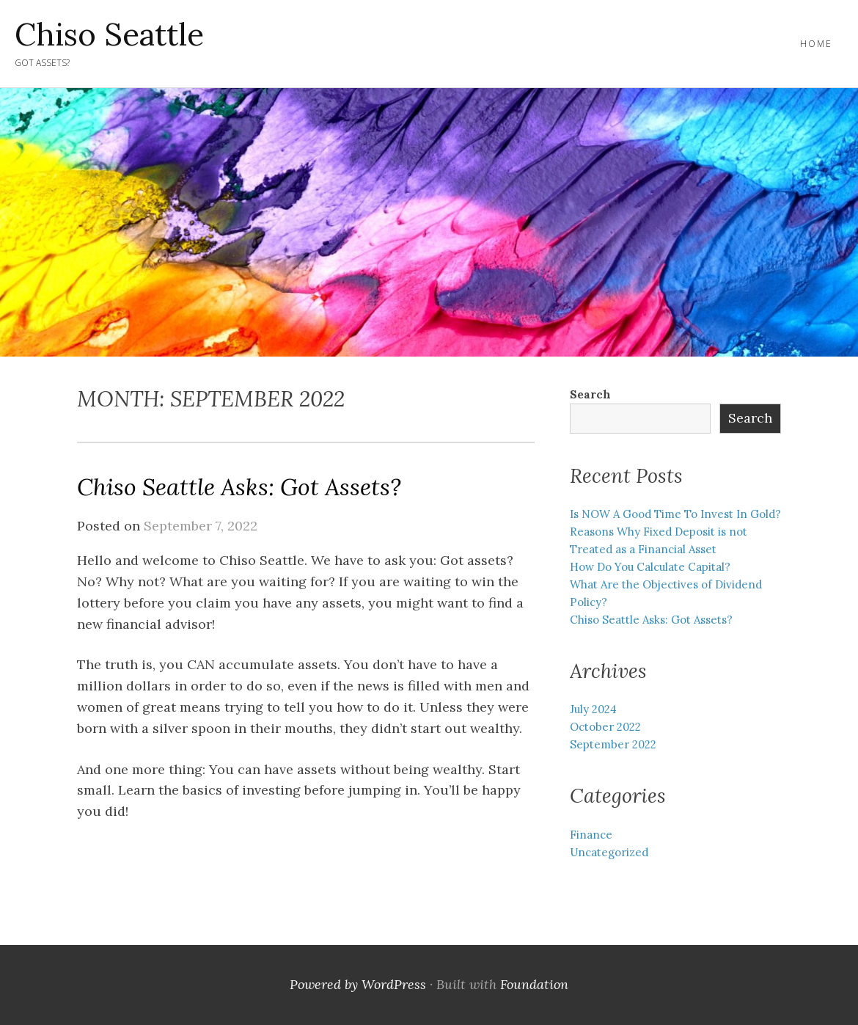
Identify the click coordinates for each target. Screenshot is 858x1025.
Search (590, 394)
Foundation (534, 984)
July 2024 (593, 709)
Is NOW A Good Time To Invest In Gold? (675, 514)
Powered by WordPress (358, 984)
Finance (591, 835)
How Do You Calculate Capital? (650, 567)
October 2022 (605, 727)
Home (816, 43)
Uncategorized (609, 852)
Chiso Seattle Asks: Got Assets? (239, 487)
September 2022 (613, 744)
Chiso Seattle (109, 34)
